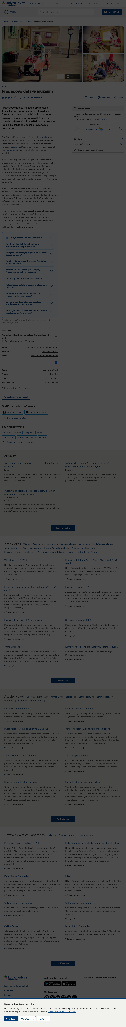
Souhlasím (11, 1019)
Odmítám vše (27, 1019)
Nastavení (43, 1019)
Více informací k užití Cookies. (62, 1011)
